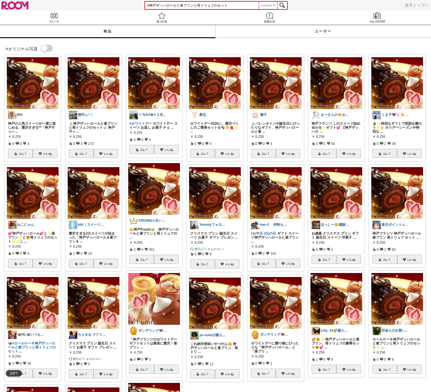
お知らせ (269, 17)
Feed (54, 17)
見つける (162, 17)
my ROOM (377, 17)
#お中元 (257, 233)
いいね (47, 153)
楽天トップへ (417, 5)
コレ (22, 153)
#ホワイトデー (140, 124)
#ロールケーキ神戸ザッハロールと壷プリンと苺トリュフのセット (32, 347)
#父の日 (270, 233)
